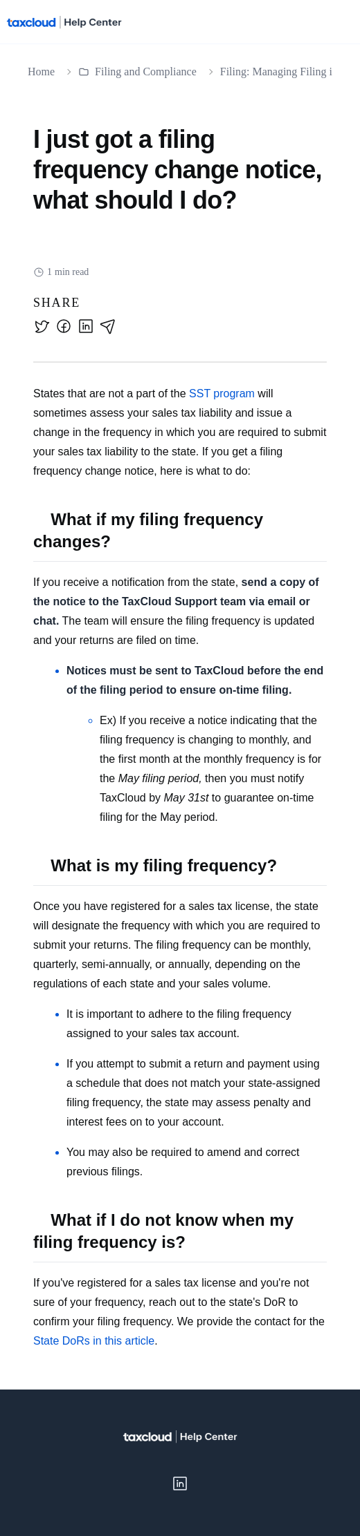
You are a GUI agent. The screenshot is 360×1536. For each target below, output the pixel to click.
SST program (222, 393)
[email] (108, 326)
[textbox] (180, 867)
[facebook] (63, 326)
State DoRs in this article (93, 1341)
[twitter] (41, 326)
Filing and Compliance (137, 71)
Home (41, 71)
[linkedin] (86, 326)
